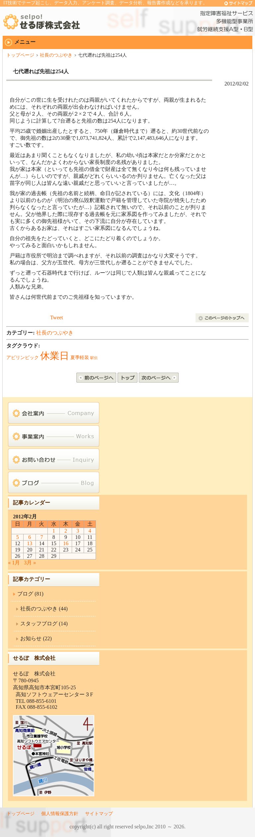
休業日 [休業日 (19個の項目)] (54, 355)
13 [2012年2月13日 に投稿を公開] (29, 543)
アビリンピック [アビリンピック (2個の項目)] (22, 357)
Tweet (56, 317)
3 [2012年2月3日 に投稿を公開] (77, 531)
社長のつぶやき (56, 55)
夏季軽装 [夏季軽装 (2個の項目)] (79, 357)
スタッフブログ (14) (44, 623)
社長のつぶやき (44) (44, 608)
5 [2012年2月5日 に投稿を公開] (17, 537)
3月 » (30, 562)
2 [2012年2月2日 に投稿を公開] (65, 531)
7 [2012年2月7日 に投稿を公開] (41, 537)
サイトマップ (99, 813)
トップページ (20, 55)
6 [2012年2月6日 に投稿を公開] (29, 537)
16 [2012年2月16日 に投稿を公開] (65, 543)
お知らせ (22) (36, 638)
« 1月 (14, 562)
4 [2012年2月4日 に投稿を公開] (90, 531)
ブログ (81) (30, 594)
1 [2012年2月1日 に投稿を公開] (53, 531)
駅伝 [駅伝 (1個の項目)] (94, 358)
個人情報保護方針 (59, 813)
